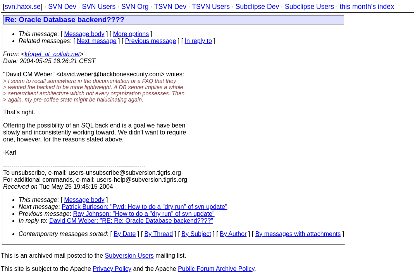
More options (131, 34)
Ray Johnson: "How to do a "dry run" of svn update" (144, 213)
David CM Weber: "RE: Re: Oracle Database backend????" (131, 220)
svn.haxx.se (23, 6)
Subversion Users (129, 255)
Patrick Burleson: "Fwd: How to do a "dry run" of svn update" (144, 206)
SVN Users (98, 6)
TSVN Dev (170, 6)
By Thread (159, 234)
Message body (84, 34)
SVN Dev (62, 6)
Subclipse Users (309, 6)
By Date (125, 234)
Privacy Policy (112, 268)
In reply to (198, 41)
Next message (96, 41)
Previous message (150, 41)
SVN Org (134, 6)
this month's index (367, 6)
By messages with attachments (298, 234)
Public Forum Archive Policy (216, 268)
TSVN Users (211, 6)
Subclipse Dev (257, 6)
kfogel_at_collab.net (52, 54)
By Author (233, 234)
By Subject (196, 234)
